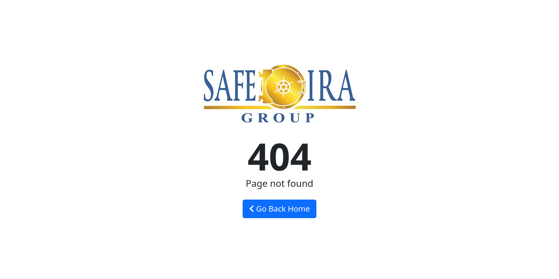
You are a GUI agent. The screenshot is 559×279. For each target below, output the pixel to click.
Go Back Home (279, 208)
